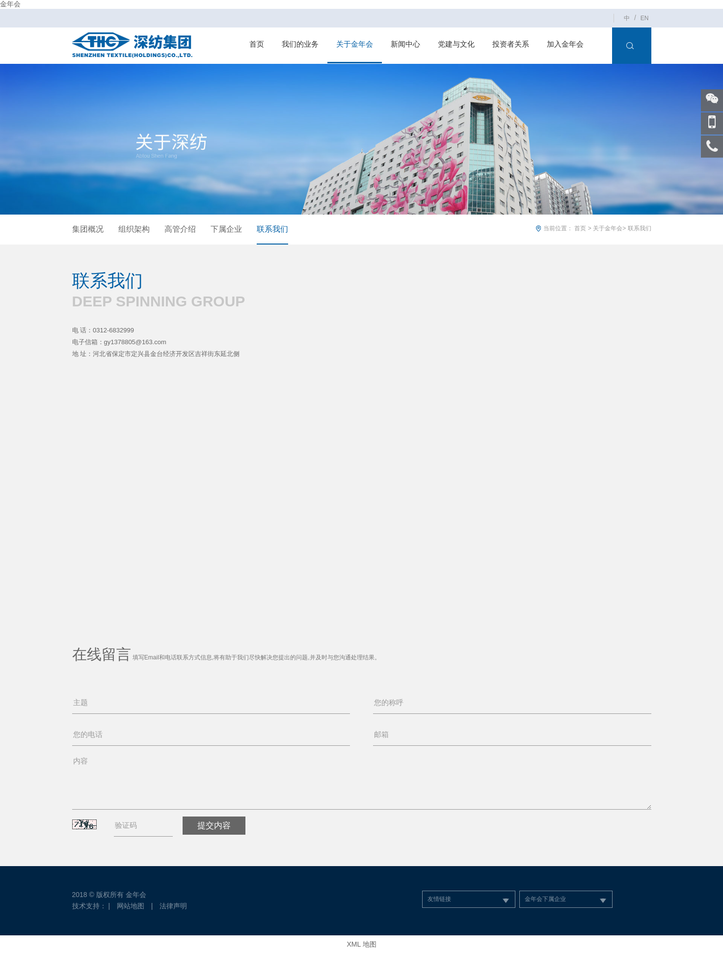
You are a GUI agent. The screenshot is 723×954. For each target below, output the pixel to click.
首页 (256, 44)
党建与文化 (456, 44)
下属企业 (226, 229)
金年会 (10, 4)
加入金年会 (565, 44)
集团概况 (88, 229)
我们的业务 (300, 44)
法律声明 (173, 906)
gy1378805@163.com (135, 342)
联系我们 (272, 229)
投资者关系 (510, 44)
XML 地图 (361, 944)
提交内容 (214, 825)
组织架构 (134, 229)
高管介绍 (180, 229)
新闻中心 (405, 44)
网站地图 (130, 906)
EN (645, 18)
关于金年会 (354, 44)
